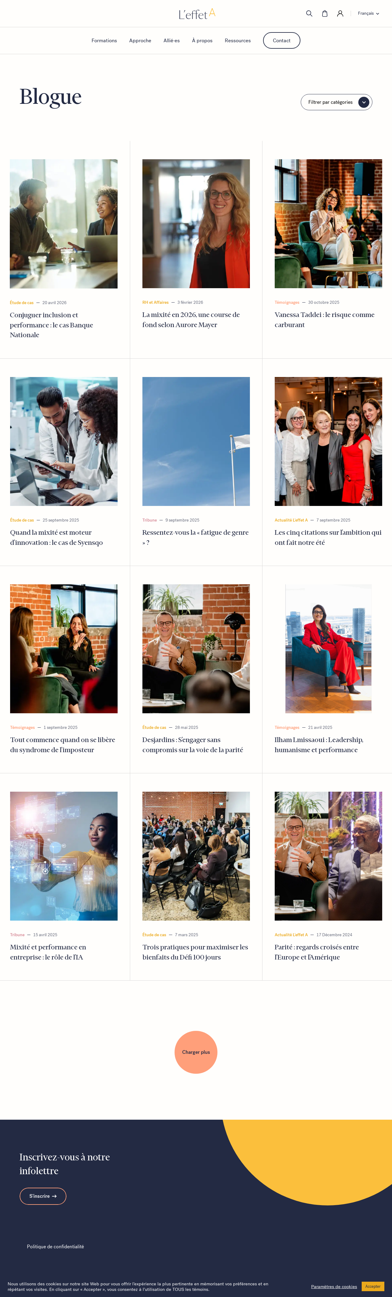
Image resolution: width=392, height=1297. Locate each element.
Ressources (238, 40)
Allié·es (172, 40)
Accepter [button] (373, 1286)
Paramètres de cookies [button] (334, 1286)
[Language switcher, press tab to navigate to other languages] (370, 13)
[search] (309, 13)
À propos (202, 40)
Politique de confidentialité (55, 1247)
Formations (104, 40)
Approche (140, 40)
